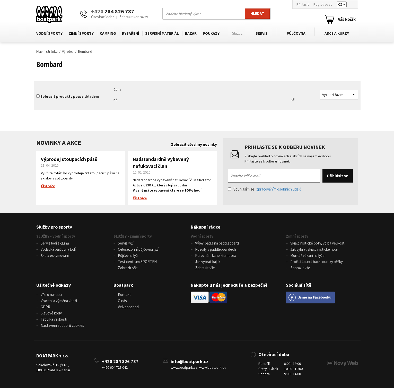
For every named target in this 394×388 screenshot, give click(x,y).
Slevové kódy (51, 313)
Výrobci (68, 51)
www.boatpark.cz (184, 367)
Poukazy (211, 33)
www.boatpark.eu (212, 367)
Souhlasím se (264, 189)
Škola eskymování (55, 255)
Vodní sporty (49, 33)
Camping (108, 33)
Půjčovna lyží (128, 255)
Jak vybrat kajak (207, 261)
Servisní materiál (162, 33)
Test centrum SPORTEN (137, 261)
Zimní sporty (81, 33)
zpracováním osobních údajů (278, 189)
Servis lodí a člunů (55, 243)
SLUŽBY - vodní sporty (55, 236)
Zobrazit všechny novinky (194, 144)
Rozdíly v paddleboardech (215, 249)
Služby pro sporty (54, 227)
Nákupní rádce (205, 227)
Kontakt (124, 294)
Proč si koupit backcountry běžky (316, 261)
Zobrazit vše (128, 267)
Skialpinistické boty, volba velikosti (317, 243)
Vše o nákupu (51, 294)
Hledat (257, 13)
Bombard (85, 51)
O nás (122, 300)
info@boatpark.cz (189, 361)
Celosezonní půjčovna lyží (138, 249)
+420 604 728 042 (115, 367)
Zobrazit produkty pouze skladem (69, 96)
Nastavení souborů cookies (62, 325)
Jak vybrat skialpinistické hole (314, 249)
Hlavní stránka (47, 51)
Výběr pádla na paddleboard (217, 243)
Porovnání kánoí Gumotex (215, 255)
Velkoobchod (128, 306)
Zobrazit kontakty (133, 16)
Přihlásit (302, 4)
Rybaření (130, 33)
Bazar (191, 33)
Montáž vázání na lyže (307, 255)
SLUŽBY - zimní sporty (132, 236)
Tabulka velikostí (54, 319)
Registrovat (322, 4)
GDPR (45, 306)
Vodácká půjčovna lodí (58, 249)
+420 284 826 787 (120, 361)
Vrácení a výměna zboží (59, 300)
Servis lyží (125, 243)
